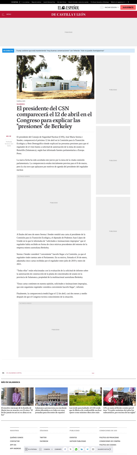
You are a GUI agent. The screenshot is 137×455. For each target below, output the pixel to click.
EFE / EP (8, 136)
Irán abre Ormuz (61, 2)
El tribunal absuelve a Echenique (100, 2)
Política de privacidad (109, 437)
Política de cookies (107, 445)
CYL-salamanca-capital (14, 373)
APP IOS (13, 445)
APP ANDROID (15, 448)
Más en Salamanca (10, 382)
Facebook (44, 441)
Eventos (73, 437)
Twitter (43, 437)
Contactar (15, 441)
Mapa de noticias (36, 2)
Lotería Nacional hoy (49, 2)
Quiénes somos (16, 437)
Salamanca (21, 104)
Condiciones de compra (109, 441)
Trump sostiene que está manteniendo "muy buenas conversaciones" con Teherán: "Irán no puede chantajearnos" (60, 51)
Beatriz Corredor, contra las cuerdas (78, 2)
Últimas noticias (25, 2)
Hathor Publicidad (78, 441)
